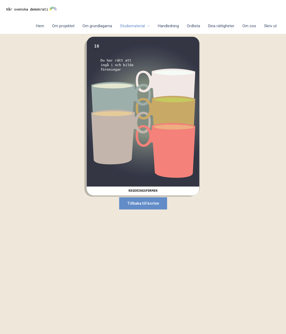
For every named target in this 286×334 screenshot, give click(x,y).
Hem (40, 26)
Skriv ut (270, 26)
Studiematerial (132, 26)
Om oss (249, 26)
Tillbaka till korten (143, 203)
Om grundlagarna (97, 26)
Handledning (168, 26)
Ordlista (193, 26)
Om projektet (63, 26)
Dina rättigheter (221, 26)
